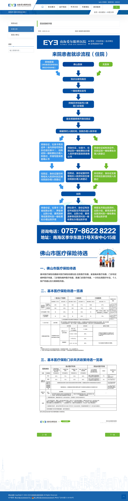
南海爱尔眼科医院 (37, 495)
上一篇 (44, 434)
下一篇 (112, 434)
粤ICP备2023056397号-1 (23, 497)
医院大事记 (15, 35)
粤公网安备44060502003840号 (43, 497)
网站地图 (11, 495)
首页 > (96, 12)
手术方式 (74, 7)
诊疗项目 (63, 7)
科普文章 (110, 12)
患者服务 (97, 7)
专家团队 (85, 7)
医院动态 (14, 23)
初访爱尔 (51, 7)
